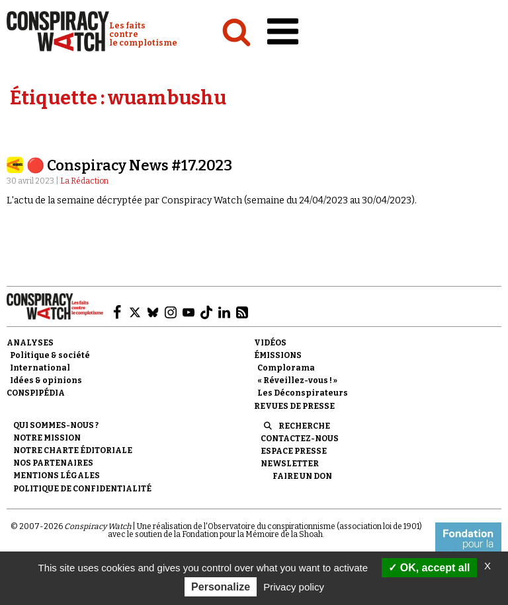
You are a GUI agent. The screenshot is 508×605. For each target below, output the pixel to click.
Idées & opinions (46, 380)
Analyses (30, 342)
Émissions (278, 355)
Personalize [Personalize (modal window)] (220, 586)
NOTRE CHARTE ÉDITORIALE (72, 450)
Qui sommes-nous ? (56, 425)
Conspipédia (36, 393)
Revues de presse (294, 406)
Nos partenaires (53, 463)
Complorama (286, 368)
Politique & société (50, 355)
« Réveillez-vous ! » (297, 380)
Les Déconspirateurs (302, 393)
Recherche (304, 426)
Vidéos (270, 342)
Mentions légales (56, 475)
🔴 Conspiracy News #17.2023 (129, 165)
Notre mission (47, 438)
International (40, 368)
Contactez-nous (300, 438)
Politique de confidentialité (82, 488)
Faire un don (302, 476)
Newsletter (290, 463)
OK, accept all (429, 567)
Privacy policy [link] (293, 586)
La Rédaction (84, 181)
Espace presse (294, 451)
